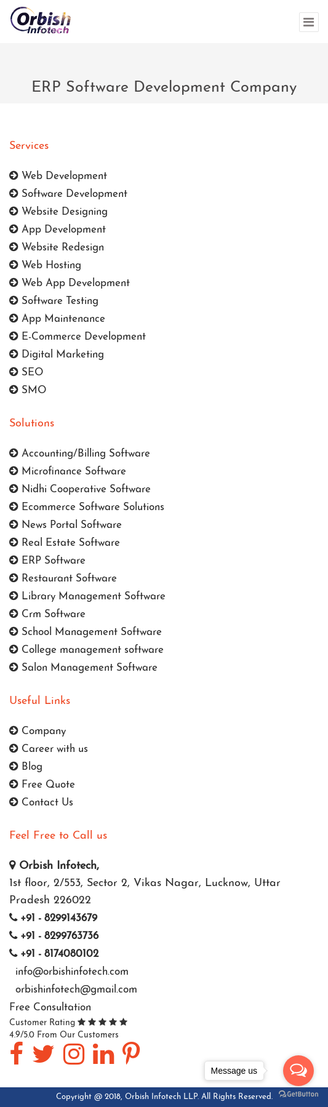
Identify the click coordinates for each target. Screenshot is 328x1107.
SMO (28, 390)
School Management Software (85, 632)
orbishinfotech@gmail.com (74, 990)
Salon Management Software (83, 668)
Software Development (68, 194)
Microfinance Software (67, 471)
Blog (25, 767)
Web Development (58, 176)
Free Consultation (50, 1007)
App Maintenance (57, 319)
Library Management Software (87, 596)
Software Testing (53, 301)
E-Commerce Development (77, 337)
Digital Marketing (56, 355)
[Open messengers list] (298, 1070)
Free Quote (42, 785)
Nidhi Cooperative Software (80, 489)
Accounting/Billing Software (79, 454)
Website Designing (58, 212)
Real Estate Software (64, 543)
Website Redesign (56, 247)
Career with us (48, 749)
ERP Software (47, 561)
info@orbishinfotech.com (70, 972)
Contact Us (41, 802)
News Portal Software (65, 525)
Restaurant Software (63, 578)
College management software (86, 650)
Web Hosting (45, 265)
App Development (57, 230)
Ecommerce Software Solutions (86, 507)
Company (37, 731)
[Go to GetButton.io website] (298, 1094)
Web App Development (69, 283)
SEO (26, 372)
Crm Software (47, 614)
